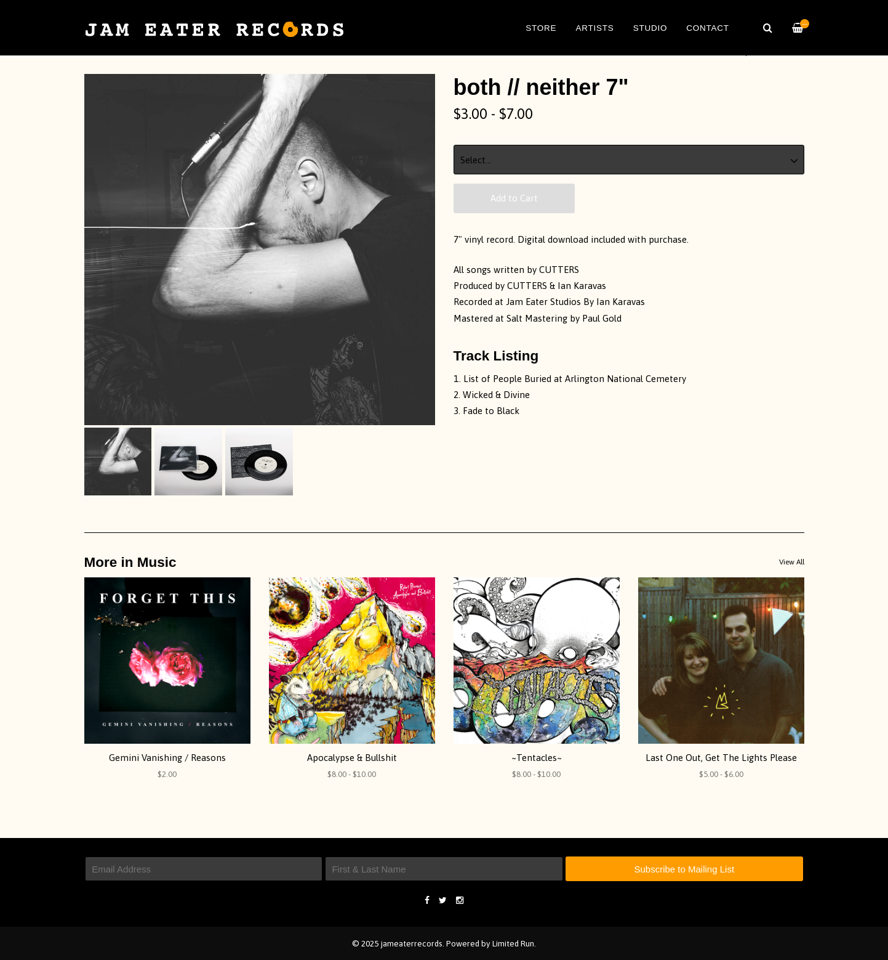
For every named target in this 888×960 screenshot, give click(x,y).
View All (791, 562)
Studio (650, 28)
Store (541, 28)
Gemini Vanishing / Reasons (167, 757)
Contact (707, 28)
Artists (594, 28)
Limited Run (513, 943)
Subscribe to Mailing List (684, 869)
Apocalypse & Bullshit (352, 757)
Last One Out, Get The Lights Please (721, 757)
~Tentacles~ (536, 757)
